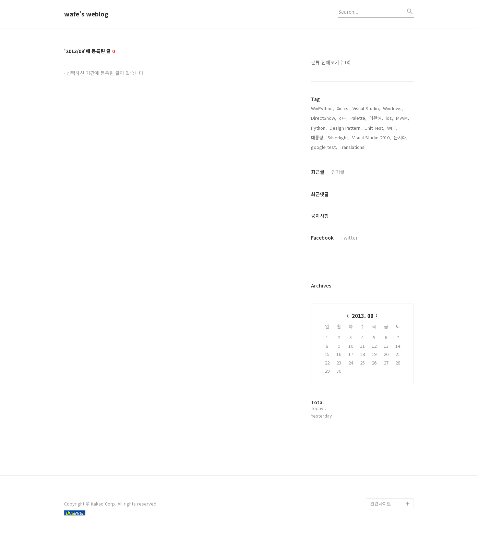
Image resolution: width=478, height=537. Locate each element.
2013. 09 (362, 315)
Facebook (322, 237)
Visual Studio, (366, 108)
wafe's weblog (86, 14)
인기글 (338, 171)
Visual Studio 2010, (371, 137)
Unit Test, (374, 128)
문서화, (400, 137)
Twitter (349, 237)
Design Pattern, (346, 128)
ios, (389, 118)
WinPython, (322, 108)
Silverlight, (338, 137)
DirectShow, (323, 118)
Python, (319, 128)
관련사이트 (380, 503)
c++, (343, 118)
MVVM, (402, 118)
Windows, (393, 108)
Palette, (358, 118)
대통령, (318, 137)
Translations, (353, 147)
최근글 (317, 171)
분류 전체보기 (330, 62)
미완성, (376, 118)
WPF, (392, 128)
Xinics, (343, 108)
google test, (324, 147)
